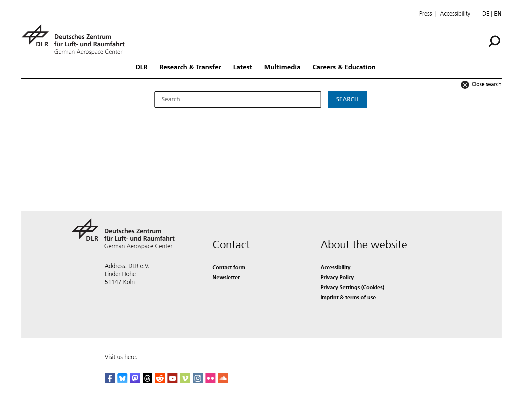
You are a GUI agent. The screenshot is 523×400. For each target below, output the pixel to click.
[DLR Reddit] (160, 381)
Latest (242, 66)
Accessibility (455, 13)
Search (347, 99)
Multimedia (282, 66)
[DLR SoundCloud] (223, 381)
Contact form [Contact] (228, 267)
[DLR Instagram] (198, 381)
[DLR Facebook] (110, 381)
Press (425, 13)
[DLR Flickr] (210, 381)
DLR (141, 66)
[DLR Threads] (147, 381)
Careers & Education (344, 66)
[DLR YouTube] (172, 381)
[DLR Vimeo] (185, 381)
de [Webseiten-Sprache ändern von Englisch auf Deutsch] (485, 13)
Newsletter (226, 277)
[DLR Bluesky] (122, 381)
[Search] (494, 41)
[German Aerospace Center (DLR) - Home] (75, 39)
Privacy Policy (337, 277)
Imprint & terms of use (348, 297)
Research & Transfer (190, 66)
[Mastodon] (135, 381)
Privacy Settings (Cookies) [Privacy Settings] (352, 287)
